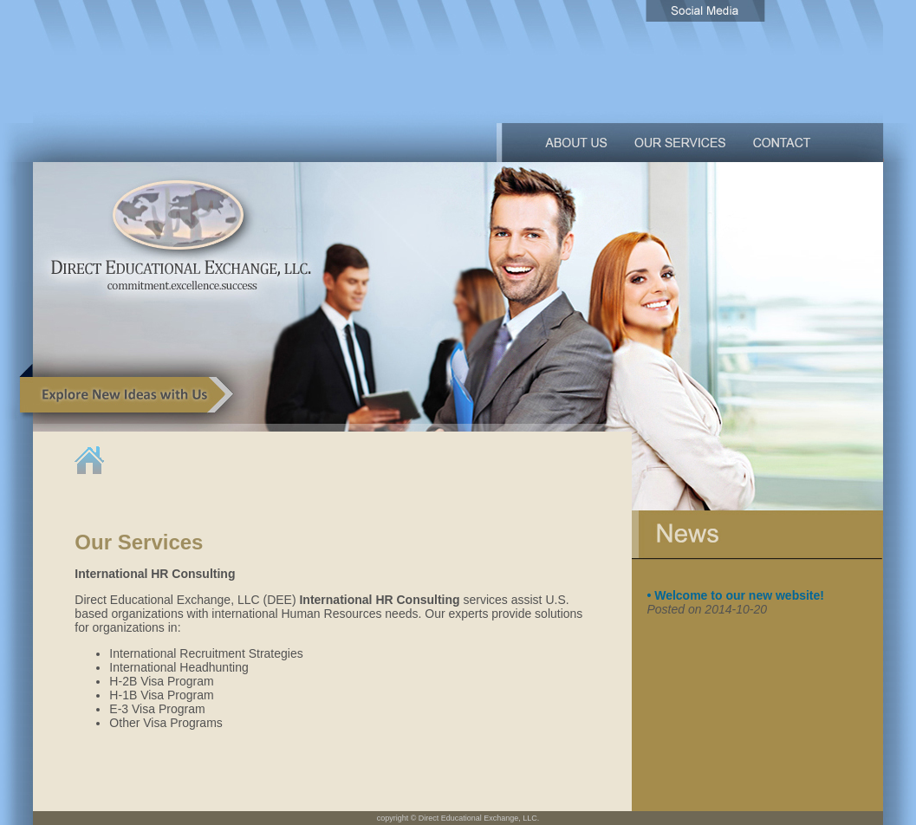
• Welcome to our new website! (735, 595)
